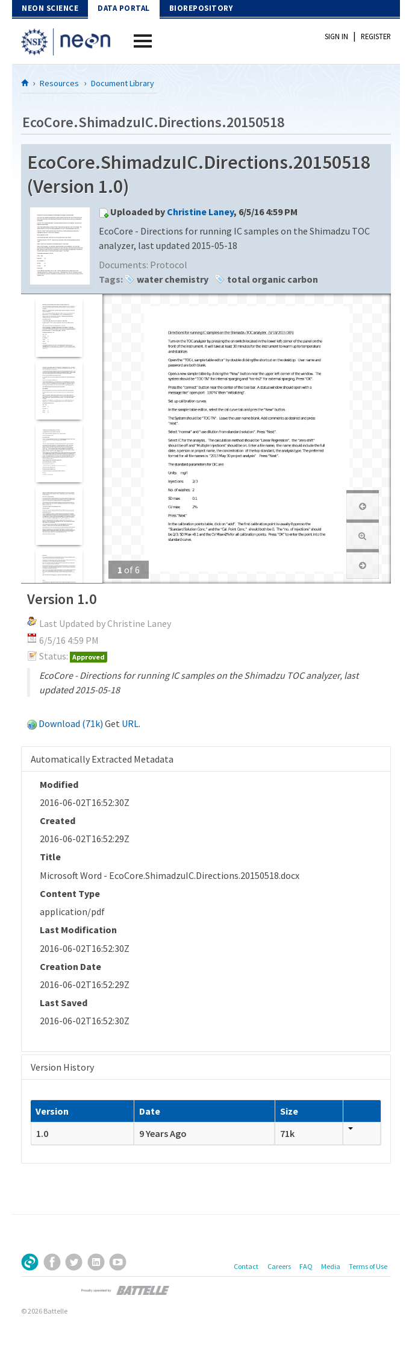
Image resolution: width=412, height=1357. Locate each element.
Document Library (122, 83)
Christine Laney (200, 212)
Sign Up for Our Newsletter (30, 1262)
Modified (59, 784)
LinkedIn (96, 1262)
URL (130, 723)
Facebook (52, 1262)
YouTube (117, 1262)
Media (330, 1266)
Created (57, 820)
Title (50, 857)
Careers (279, 1266)
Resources (59, 83)
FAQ (306, 1266)
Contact (246, 1266)
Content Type (70, 893)
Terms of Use (368, 1266)
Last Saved (63, 1002)
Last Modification (78, 930)
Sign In (336, 36)
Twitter (74, 1262)
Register (376, 36)
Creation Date (70, 966)
